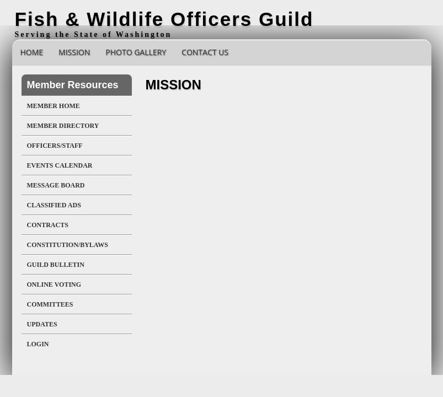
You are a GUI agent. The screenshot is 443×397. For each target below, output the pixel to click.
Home (32, 52)
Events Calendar (60, 165)
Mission (74, 52)
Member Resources (73, 84)
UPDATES (42, 324)
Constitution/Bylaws (67, 245)
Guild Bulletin (55, 265)
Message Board (56, 185)
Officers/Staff (55, 145)
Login (38, 344)
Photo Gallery (135, 52)
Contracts (47, 225)
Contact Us (205, 52)
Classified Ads (54, 205)
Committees (50, 304)
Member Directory (63, 126)
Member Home (53, 106)
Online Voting (54, 284)
